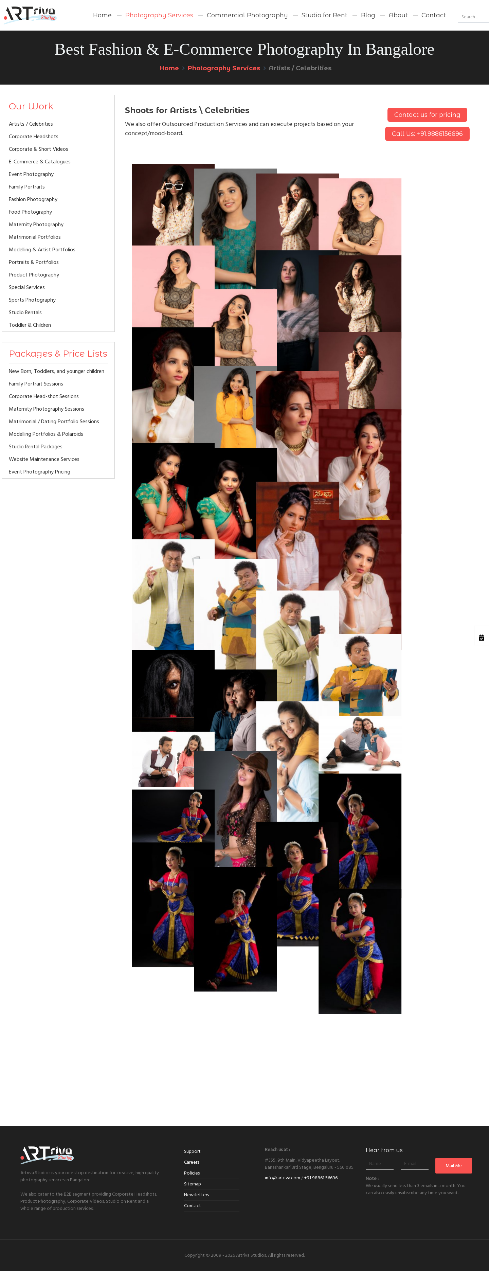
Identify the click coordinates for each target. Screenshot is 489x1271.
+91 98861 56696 (321, 1178)
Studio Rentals (25, 312)
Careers (191, 1162)
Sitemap (192, 1184)
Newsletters (196, 1195)
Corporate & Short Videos (38, 149)
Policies (192, 1173)
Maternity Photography (36, 224)
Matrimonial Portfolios (35, 237)
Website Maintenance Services (44, 459)
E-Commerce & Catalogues (40, 161)
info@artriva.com (282, 1178)
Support (192, 1151)
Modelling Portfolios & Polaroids (46, 434)
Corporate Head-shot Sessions (44, 396)
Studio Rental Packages (35, 446)
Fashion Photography (33, 199)
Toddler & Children (30, 325)
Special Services (27, 287)
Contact (192, 1205)
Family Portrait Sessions (36, 384)
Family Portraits (27, 187)
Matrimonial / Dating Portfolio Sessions (54, 421)
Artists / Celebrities (31, 124)
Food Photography (30, 212)
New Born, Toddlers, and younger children (56, 371)
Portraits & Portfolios (34, 262)
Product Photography (34, 275)
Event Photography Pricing (39, 472)
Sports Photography (32, 300)
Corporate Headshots (33, 136)
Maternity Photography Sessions (46, 409)
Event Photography (31, 174)
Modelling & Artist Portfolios (42, 249)
